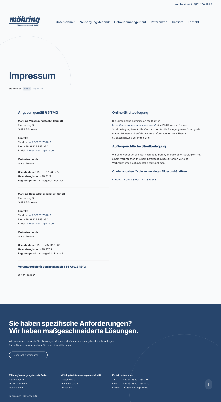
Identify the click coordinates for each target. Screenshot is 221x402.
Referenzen (159, 22)
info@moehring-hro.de (40, 150)
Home (27, 88)
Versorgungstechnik (95, 22)
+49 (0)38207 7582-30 (136, 383)
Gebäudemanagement (130, 22)
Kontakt (193, 22)
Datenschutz (30, 396)
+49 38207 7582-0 (39, 142)
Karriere (177, 22)
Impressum (15, 396)
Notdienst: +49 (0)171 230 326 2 (193, 4)
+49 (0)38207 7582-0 (135, 379)
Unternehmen (66, 22)
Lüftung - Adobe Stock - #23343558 (134, 179)
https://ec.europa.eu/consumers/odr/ (134, 125)
